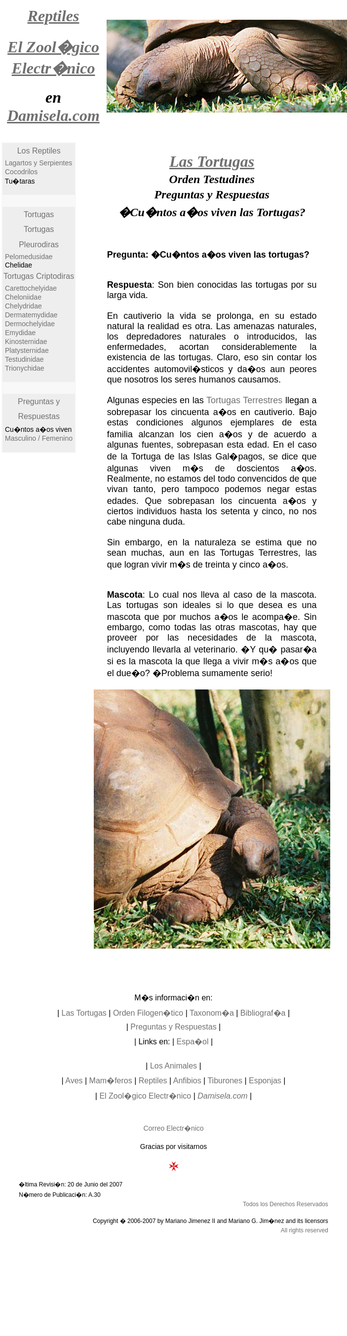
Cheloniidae (23, 297)
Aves (73, 1080)
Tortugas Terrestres (244, 400)
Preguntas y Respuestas (173, 1027)
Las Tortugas (84, 1013)
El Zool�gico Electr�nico (145, 1096)
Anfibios (187, 1080)
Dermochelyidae (30, 324)
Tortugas (39, 214)
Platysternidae (27, 350)
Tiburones (224, 1080)
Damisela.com (222, 1096)
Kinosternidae (26, 341)
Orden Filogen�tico (148, 1013)
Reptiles (153, 1080)
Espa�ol (193, 1041)
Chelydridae (23, 306)
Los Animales (173, 1066)
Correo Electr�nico (173, 1128)
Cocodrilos (21, 172)
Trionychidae (24, 368)
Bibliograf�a (263, 1013)
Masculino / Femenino (39, 438)
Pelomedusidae (29, 257)
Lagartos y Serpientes (38, 163)
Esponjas (265, 1080)
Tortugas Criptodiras (38, 276)
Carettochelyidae (31, 288)
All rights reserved (304, 1230)
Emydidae (20, 333)
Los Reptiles (39, 151)
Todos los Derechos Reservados (285, 1204)
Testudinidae (24, 359)
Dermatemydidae (31, 315)
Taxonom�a (212, 1013)
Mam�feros (110, 1080)
